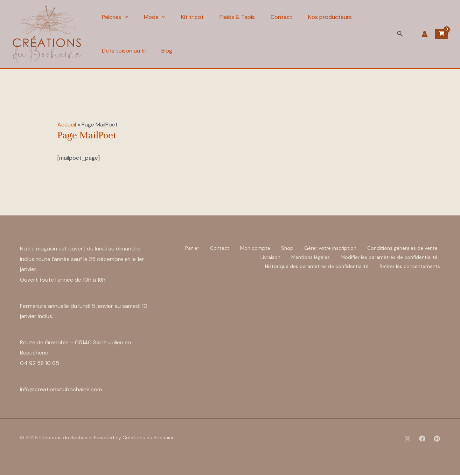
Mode (155, 17)
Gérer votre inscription (330, 248)
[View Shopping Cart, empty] (441, 34)
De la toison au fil (124, 50)
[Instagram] (407, 438)
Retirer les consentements (409, 266)
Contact (281, 17)
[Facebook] (422, 438)
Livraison (270, 257)
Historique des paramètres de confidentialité (317, 266)
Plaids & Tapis (237, 17)
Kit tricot (192, 17)
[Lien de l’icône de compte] (424, 34)
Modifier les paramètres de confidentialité (389, 257)
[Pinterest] (437, 438)
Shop (287, 248)
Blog (166, 50)
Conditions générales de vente (402, 248)
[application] (124, 17)
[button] (400, 34)
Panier (192, 248)
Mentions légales (310, 257)
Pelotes (115, 17)
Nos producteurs (330, 17)
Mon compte (255, 248)
